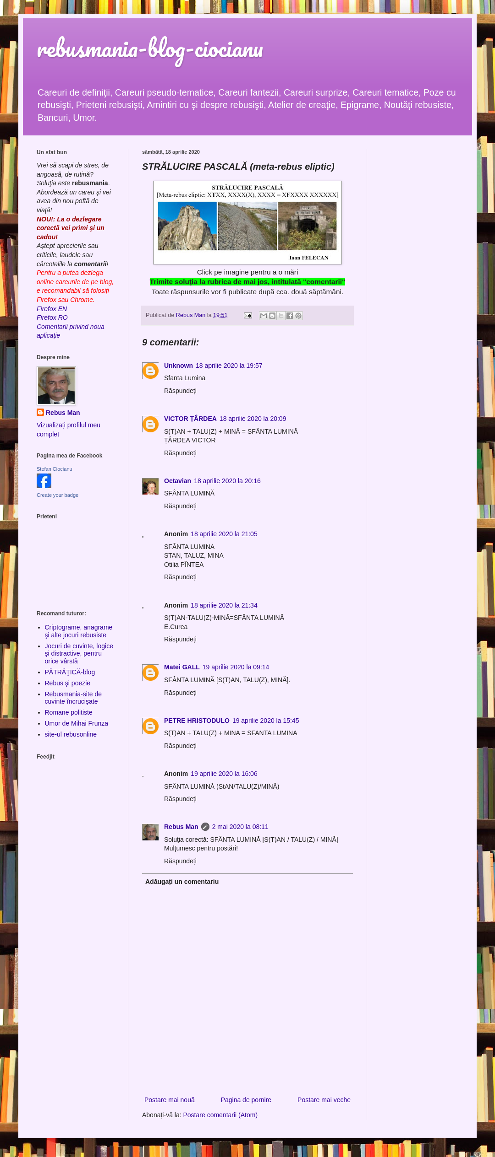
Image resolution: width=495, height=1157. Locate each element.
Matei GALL (182, 667)
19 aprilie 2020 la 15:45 (265, 720)
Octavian (177, 480)
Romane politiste (69, 712)
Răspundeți (180, 390)
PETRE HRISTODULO (197, 720)
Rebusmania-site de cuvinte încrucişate (73, 697)
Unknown (178, 365)
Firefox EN (52, 308)
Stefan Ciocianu (54, 469)
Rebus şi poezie (68, 683)
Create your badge (57, 495)
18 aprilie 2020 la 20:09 (253, 418)
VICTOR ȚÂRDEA (190, 418)
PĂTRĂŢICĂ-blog (70, 672)
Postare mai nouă (169, 1099)
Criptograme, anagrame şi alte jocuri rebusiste (79, 631)
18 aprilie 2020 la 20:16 (227, 480)
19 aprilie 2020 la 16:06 (224, 773)
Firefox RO (52, 317)
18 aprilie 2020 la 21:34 (224, 605)
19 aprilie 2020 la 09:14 (236, 667)
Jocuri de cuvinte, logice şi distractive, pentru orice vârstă (79, 653)
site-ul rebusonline (71, 734)
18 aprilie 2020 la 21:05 (224, 534)
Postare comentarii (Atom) (220, 1115)
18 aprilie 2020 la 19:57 (229, 365)
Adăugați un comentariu (182, 881)
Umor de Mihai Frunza (77, 723)
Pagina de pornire (246, 1099)
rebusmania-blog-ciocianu (150, 47)
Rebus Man (181, 826)
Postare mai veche (324, 1099)
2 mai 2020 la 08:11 (240, 826)
